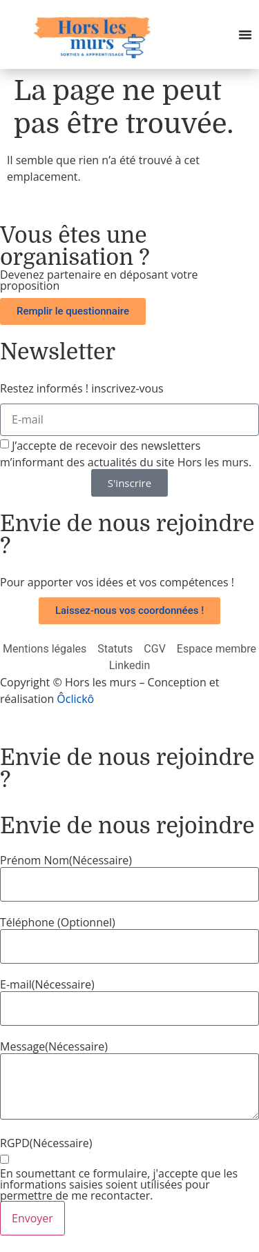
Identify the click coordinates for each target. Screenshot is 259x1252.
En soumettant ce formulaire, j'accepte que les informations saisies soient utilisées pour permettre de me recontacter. (119, 1184)
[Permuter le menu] (245, 34)
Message (54, 1046)
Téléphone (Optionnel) (57, 922)
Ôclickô (75, 698)
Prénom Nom (66, 860)
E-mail (47, 984)
